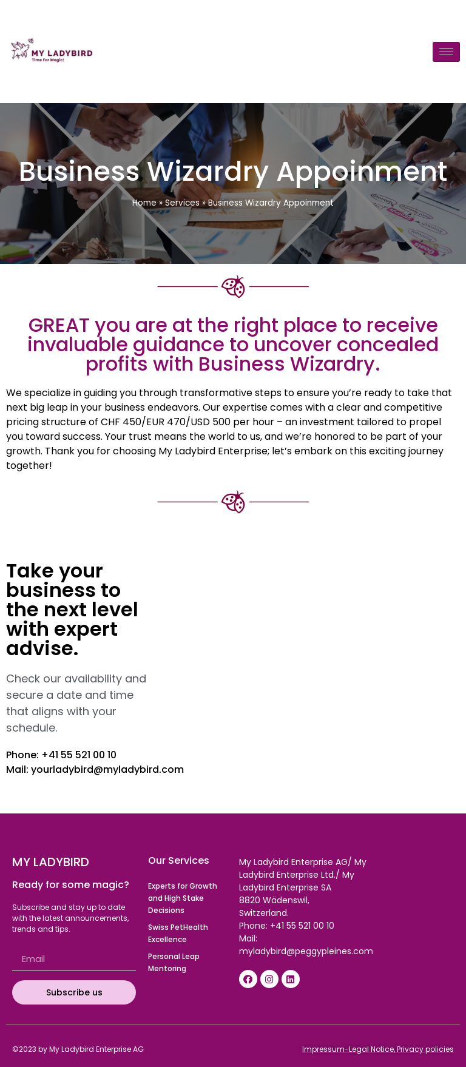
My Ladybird (50, 861)
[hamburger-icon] (446, 52)
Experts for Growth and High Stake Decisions (182, 898)
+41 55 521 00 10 (78, 755)
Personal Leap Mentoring (174, 962)
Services (182, 203)
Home (144, 203)
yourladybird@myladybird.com (107, 769)
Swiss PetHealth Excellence (178, 933)
